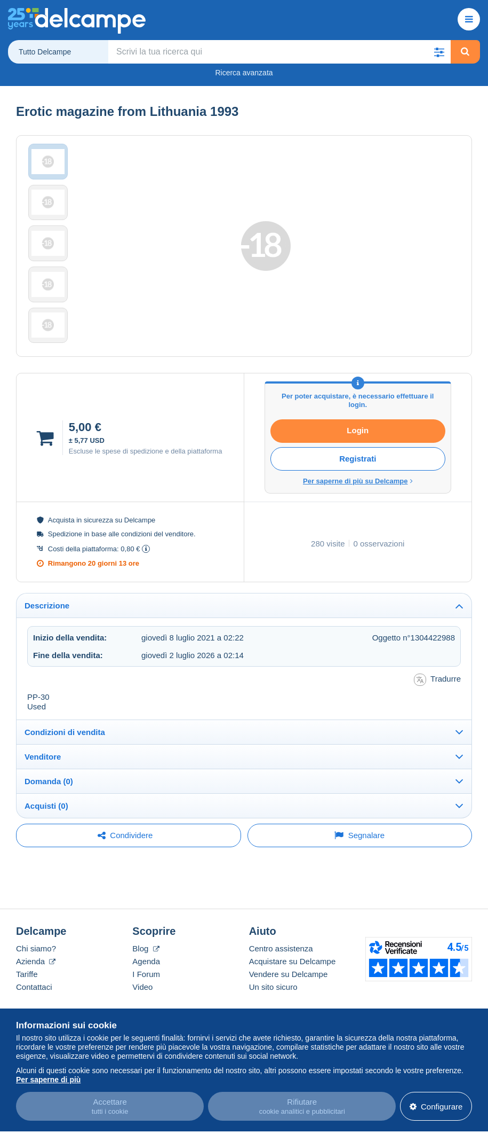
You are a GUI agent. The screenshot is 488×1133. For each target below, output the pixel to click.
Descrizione (47, 641)
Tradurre (437, 715)
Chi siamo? (36, 983)
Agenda (146, 996)
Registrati (357, 494)
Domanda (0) (49, 816)
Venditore (43, 791)
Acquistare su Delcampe (292, 996)
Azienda (35, 996)
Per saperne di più (48, 1076)
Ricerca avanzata (244, 72)
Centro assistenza (281, 983)
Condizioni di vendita (65, 767)
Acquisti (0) (46, 841)
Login (358, 466)
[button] (439, 52)
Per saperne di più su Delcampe (358, 517)
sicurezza (98, 556)
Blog (145, 983)
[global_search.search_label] (279, 52)
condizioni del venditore (157, 570)
